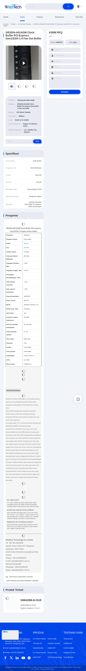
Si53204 (26, 247)
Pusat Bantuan (68, 657)
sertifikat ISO (68, 643)
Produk (22, 17)
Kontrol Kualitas (69, 648)
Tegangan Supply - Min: (14, 270)
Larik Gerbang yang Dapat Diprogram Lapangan (22, 580)
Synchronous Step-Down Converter (21, 577)
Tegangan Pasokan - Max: (13, 264)
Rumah (5, 17)
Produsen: (9, 235)
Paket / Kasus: (11, 300)
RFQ (34, 141)
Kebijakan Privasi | (11, 667)
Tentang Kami (59, 17)
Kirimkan (64, 92)
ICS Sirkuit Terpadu (24, 24)
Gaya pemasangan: (12, 296)
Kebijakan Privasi (69, 652)
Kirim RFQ (79, 17)
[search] (68, 6)
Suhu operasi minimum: (10, 283)
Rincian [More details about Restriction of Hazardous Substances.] (26, 243)
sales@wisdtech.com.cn (15, 648)
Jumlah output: (11, 252)
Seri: (7, 247)
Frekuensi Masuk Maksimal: (12, 257)
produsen (40, 17)
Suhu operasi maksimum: (10, 290)
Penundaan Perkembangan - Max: (13, 276)
